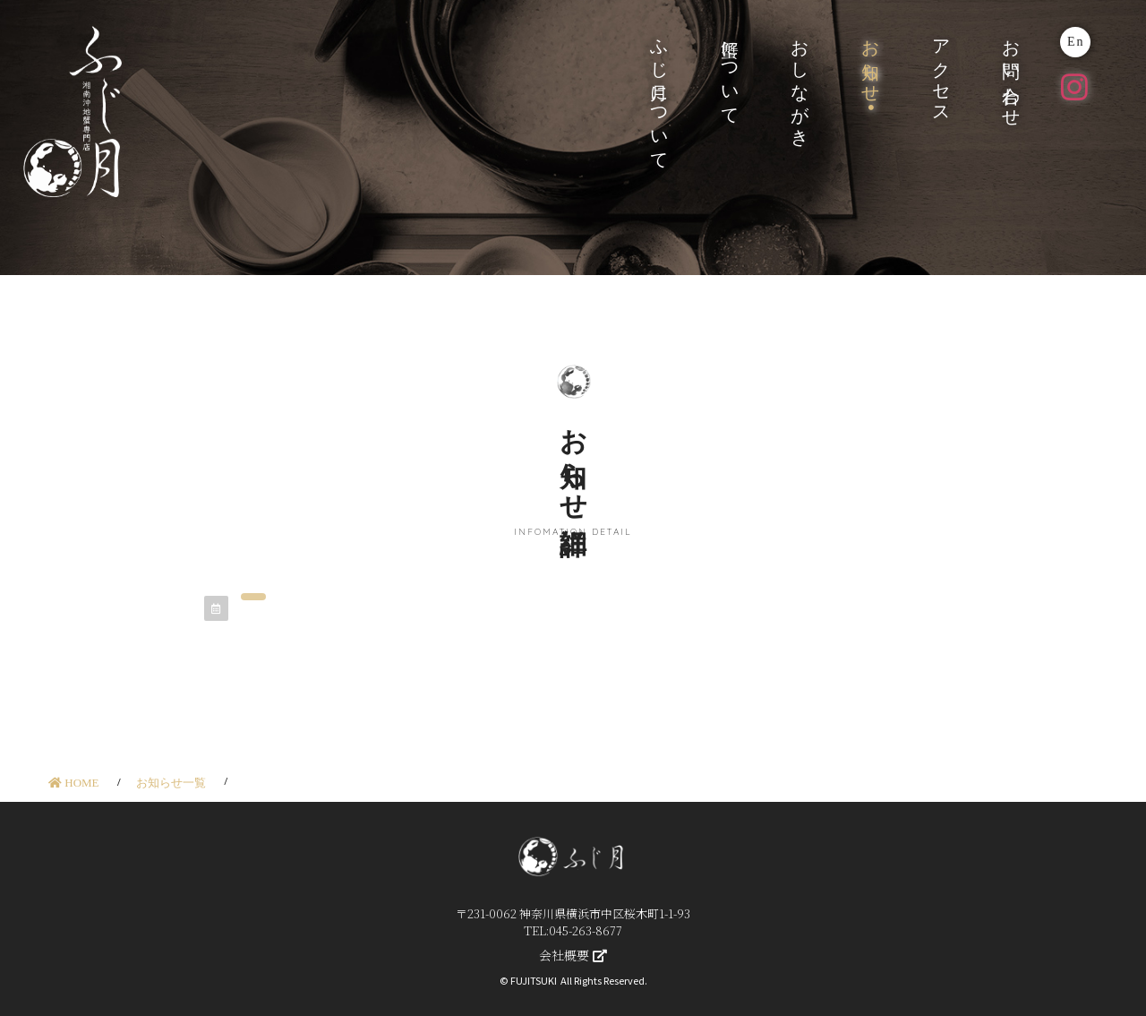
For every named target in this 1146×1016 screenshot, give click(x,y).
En (1076, 41)
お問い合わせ (1012, 73)
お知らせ (871, 61)
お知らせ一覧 (171, 782)
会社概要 (573, 955)
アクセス (941, 71)
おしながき (800, 83)
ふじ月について (660, 95)
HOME (73, 782)
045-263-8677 (585, 930)
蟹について (730, 72)
